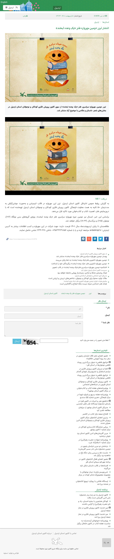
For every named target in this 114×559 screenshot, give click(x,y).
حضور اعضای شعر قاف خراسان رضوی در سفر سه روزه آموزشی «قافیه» (93, 357)
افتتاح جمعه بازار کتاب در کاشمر (95, 414)
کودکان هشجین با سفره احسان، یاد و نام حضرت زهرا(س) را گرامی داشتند (94, 503)
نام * (108, 307)
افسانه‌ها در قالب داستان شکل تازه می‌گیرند (95, 467)
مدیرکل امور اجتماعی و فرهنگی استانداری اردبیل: (91, 276)
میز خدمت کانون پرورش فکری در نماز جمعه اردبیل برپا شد (94, 515)
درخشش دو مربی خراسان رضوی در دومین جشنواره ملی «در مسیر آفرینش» (94, 447)
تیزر (90, 293)
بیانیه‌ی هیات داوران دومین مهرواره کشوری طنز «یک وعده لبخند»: (85, 281)
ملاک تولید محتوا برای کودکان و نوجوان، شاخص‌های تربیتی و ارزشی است (77, 278)
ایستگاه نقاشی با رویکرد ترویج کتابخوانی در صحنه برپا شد (93, 483)
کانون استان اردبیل (50, 293)
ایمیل (107, 315)
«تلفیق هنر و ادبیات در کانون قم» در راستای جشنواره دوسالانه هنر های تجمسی (93, 402)
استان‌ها (105, 22)
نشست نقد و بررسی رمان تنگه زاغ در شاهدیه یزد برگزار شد (94, 454)
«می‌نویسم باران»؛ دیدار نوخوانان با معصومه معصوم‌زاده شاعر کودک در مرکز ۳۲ (94, 475)
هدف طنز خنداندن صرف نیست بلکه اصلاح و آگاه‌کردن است (83, 283)
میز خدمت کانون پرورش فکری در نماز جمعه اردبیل (94, 509)
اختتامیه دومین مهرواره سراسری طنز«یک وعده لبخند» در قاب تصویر (79, 267)
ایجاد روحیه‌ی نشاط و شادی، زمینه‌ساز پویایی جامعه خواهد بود (82, 272)
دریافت (101, 199)
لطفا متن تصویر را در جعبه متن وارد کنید (95, 340)
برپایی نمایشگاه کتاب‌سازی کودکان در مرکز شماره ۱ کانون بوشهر (94, 428)
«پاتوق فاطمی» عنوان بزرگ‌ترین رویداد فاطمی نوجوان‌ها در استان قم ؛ (93, 364)
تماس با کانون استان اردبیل (65, 533)
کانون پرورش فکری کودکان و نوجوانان (75, 5)
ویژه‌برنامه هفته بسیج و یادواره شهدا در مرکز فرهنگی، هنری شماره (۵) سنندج (93, 396)
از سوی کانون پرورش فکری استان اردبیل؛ (93, 254)
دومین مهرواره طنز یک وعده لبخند (73, 293)
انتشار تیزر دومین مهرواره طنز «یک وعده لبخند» (82, 28)
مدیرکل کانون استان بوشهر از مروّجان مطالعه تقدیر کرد (94, 409)
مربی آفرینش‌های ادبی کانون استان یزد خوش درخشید (93, 435)
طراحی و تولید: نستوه (11, 553)
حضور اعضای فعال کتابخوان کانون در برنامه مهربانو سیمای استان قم (94, 460)
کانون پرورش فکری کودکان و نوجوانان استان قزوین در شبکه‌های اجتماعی (94, 383)
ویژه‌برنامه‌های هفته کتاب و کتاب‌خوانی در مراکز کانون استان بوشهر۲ (93, 389)
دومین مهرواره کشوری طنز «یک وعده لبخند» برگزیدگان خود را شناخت (79, 263)
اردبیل (9, 7)
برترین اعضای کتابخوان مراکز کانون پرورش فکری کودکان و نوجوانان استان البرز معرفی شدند (93, 420)
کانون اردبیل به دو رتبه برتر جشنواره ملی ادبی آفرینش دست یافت (95, 496)
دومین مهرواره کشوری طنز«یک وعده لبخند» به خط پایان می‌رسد (81, 260)
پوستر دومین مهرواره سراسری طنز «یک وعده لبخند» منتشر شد (81, 256)
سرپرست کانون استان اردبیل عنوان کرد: (94, 270)
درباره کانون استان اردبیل (42, 533)
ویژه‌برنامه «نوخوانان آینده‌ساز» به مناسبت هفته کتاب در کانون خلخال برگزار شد (93, 523)
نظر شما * (105, 322)
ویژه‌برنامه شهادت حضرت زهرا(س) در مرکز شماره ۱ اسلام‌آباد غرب (94, 441)
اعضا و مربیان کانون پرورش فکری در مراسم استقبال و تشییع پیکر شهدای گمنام (93, 370)
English (4, 2)
